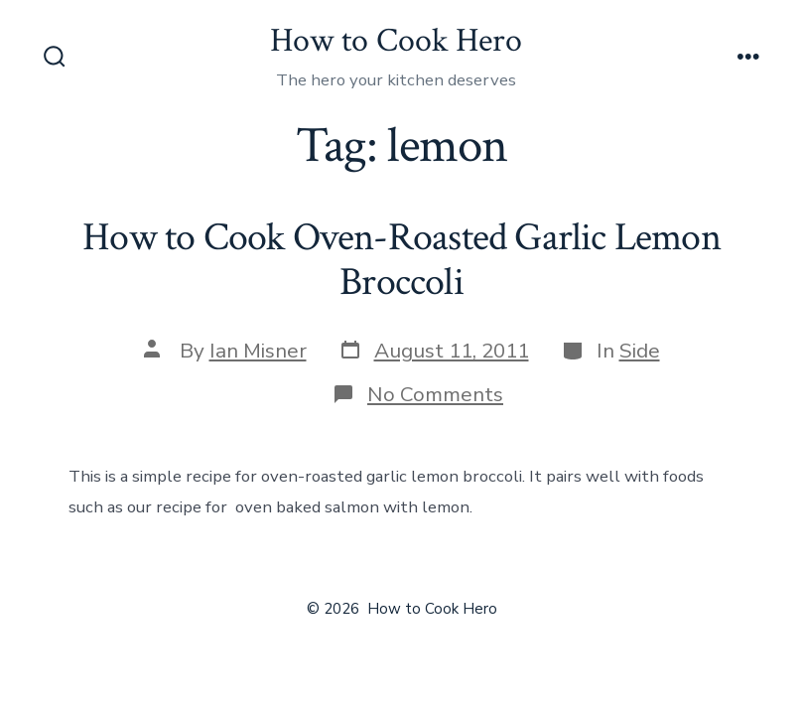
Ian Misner (258, 350)
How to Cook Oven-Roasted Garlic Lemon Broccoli (401, 260)
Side (639, 350)
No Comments (435, 394)
